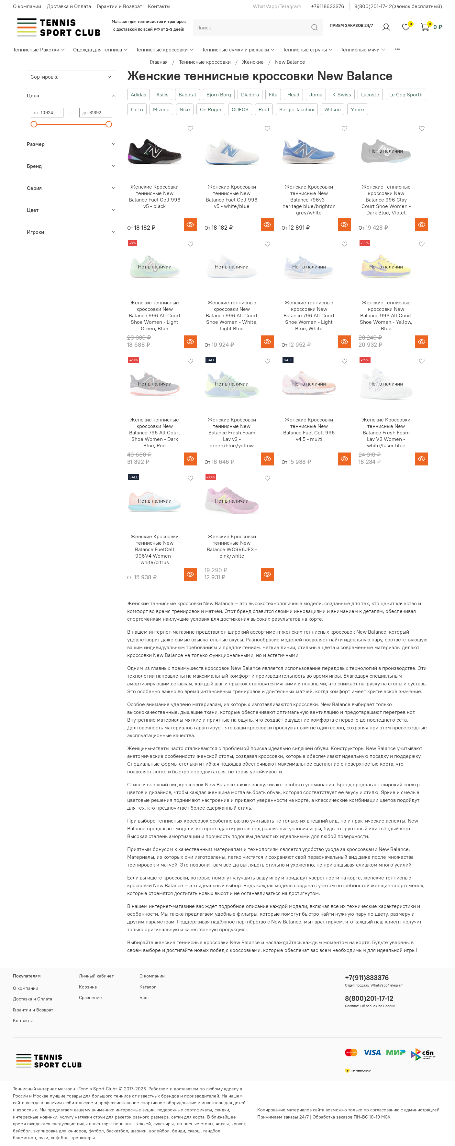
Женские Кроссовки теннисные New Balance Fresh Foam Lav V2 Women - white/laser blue (386, 432)
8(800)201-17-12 (369, 998)
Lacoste (370, 94)
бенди (178, 1131)
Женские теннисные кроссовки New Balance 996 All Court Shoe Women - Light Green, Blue (155, 315)
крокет (238, 1124)
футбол (96, 1131)
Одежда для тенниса (100, 49)
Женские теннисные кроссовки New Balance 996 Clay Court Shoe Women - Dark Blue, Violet (386, 199)
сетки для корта (188, 1117)
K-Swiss (341, 94)
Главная (159, 62)
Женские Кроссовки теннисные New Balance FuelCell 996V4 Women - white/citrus (154, 549)
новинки (48, 1117)
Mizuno (161, 109)
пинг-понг (123, 1124)
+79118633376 (327, 6)
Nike (185, 109)
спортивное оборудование (168, 1103)
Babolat (187, 94)
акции (148, 1110)
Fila (273, 94)
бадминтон (24, 1138)
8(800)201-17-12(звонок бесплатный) (398, 6)
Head (293, 94)
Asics (162, 94)
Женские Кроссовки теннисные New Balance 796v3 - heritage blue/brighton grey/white (309, 199)
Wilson (332, 109)
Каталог (147, 987)
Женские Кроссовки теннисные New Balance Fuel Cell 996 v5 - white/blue (232, 196)
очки (43, 1138)
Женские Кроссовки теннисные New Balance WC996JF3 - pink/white (232, 546)
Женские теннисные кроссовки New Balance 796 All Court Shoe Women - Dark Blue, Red (154, 432)
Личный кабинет (96, 976)
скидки (222, 1110)
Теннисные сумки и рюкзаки (238, 49)
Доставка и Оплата (69, 6)
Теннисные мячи (363, 49)
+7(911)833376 (367, 977)
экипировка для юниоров (59, 1131)
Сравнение (90, 997)
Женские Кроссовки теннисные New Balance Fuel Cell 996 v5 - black (155, 196)
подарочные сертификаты (184, 1110)
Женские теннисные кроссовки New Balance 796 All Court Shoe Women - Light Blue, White (309, 315)
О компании (27, 6)
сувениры (163, 1124)
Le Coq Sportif (406, 94)
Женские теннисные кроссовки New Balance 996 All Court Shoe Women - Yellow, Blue (386, 315)
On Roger (211, 109)
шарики (139, 1131)
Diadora (250, 94)
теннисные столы (194, 1124)
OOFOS (240, 109)
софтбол (60, 1138)
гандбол (211, 1131)
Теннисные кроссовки (165, 49)
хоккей (143, 1124)
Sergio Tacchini (296, 109)
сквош (194, 1131)
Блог (144, 997)
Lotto (137, 109)
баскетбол (117, 1131)
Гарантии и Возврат (119, 6)
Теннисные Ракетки (39, 49)
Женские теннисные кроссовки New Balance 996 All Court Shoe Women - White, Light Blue (232, 315)
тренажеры (83, 1138)
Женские (253, 62)
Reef (264, 109)
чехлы (222, 1124)
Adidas (138, 94)
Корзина (88, 987)
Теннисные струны (308, 49)
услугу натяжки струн (82, 1117)
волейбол (159, 1131)
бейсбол (22, 1131)
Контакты (159, 6)
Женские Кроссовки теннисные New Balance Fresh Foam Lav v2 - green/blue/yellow (232, 432)
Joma (315, 94)
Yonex (358, 109)
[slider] (34, 124)
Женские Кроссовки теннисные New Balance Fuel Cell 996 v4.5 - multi (309, 429)
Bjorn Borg (218, 94)
